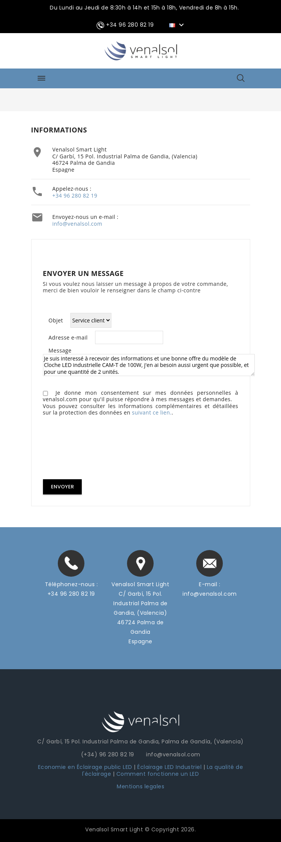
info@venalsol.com (77, 223)
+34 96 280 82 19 (75, 195)
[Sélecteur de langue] (177, 25)
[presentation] (101, 449)
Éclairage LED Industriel (170, 767)
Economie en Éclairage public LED (85, 767)
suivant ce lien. (151, 412)
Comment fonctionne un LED (157, 774)
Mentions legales (140, 786)
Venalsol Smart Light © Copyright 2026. (140, 829)
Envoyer (62, 486)
